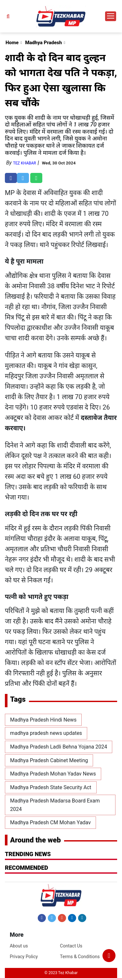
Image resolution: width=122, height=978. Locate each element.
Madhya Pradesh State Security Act (50, 787)
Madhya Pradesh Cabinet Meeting (49, 760)
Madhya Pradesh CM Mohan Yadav (50, 822)
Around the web (35, 840)
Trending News (28, 854)
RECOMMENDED (26, 867)
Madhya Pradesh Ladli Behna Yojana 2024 (58, 747)
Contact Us (71, 945)
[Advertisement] (61, 65)
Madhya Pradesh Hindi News (43, 720)
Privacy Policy (24, 956)
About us (19, 945)
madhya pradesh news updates (46, 733)
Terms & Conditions (80, 956)
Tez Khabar (24, 163)
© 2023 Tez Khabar (61, 973)
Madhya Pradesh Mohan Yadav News (53, 774)
